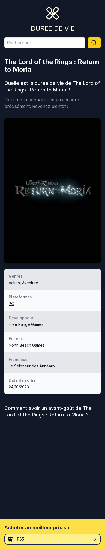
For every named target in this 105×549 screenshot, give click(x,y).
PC (11, 303)
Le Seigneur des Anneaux (32, 366)
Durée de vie (52, 28)
